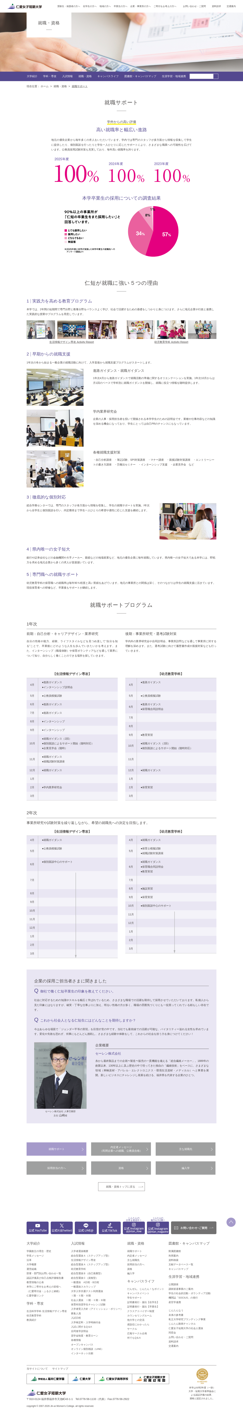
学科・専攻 (49, 76)
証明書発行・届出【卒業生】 (143, 1306)
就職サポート (57, 1149)
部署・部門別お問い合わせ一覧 (44, 1273)
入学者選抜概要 (79, 1251)
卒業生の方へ (120, 6)
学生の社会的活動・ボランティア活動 (190, 1293)
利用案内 (173, 1255)
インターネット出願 (82, 1353)
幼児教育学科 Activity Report (171, 341)
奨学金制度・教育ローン (84, 1335)
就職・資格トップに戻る (120, 1186)
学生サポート (134, 1297)
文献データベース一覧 (181, 1264)
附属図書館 (175, 1251)
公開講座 (173, 1284)
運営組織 (31, 1269)
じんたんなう (176, 1310)
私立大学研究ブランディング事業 (187, 1319)
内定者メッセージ (137, 1255)
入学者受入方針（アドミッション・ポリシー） (97, 1308)
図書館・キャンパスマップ (140, 76)
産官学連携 (175, 1302)
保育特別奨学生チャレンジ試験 (88, 1304)
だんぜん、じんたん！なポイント (145, 1289)
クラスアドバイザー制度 (140, 1311)
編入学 (186, 1168)
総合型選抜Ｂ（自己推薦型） (87, 1273)
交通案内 (231, 6)
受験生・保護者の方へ (68, 6)
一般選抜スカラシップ (83, 1286)
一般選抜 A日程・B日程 (85, 1282)
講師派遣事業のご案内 (181, 1289)
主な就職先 (185, 1149)
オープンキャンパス (82, 1344)
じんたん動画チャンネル (182, 1323)
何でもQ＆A (134, 1337)
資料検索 (173, 1260)
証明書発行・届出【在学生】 (143, 1302)
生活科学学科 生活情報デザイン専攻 (47, 1311)
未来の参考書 (176, 1315)
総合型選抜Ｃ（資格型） (84, 1278)
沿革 (29, 1260)
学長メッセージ (35, 1255)
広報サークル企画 (137, 1333)
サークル (132, 1328)
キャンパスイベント (138, 1293)
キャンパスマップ (178, 1269)
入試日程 (76, 1317)
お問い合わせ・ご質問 (194, 6)
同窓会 (172, 1332)
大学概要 (31, 1264)
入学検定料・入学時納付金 (86, 1322)
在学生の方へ (90, 6)
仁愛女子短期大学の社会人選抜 (186, 1328)
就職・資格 (85, 76)
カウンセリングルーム (139, 1315)
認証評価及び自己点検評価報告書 (45, 1278)
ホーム (45, 86)
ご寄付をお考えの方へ (165, 6)
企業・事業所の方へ (140, 6)
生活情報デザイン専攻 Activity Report (71, 341)
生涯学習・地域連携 (174, 76)
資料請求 (216, 6)
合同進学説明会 (79, 1331)
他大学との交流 (135, 1319)
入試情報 (67, 76)
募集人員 (76, 1313)
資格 (121, 1168)
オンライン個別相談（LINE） (87, 1349)
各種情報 (76, 1340)
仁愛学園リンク (35, 1295)
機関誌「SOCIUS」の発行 (183, 1297)
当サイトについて (37, 1368)
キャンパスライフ (108, 76)
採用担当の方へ (56, 1168)
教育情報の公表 (35, 1282)
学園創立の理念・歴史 (39, 1251)
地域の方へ (105, 6)
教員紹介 (31, 1319)
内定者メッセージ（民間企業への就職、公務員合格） (121, 1149)
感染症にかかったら (138, 1324)
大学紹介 (32, 76)
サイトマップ (60, 1368)
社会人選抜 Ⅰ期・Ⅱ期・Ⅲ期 (88, 1300)
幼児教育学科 (34, 1315)
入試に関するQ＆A (81, 1326)
